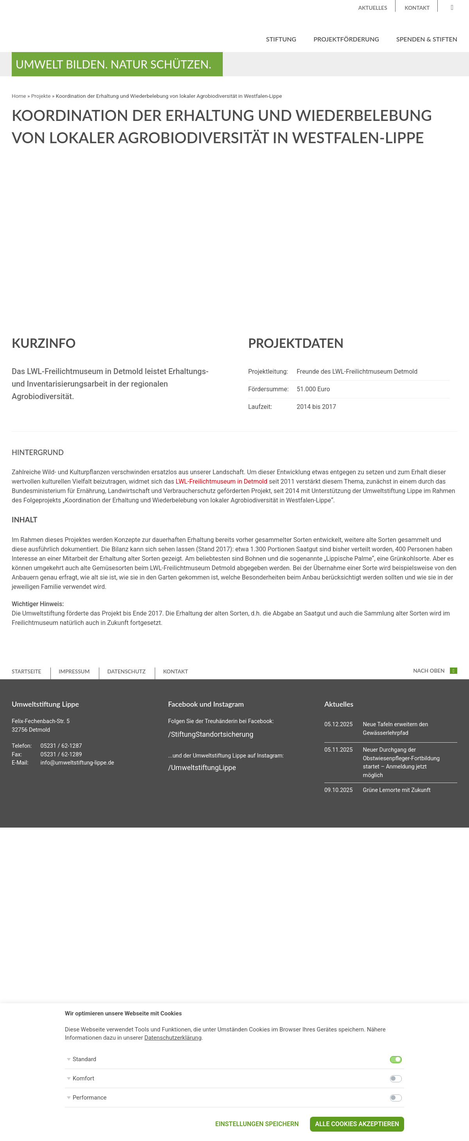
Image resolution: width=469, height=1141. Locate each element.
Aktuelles (372, 8)
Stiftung (281, 39)
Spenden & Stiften (426, 39)
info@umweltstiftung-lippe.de (77, 763)
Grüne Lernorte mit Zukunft (397, 790)
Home (19, 96)
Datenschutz (126, 671)
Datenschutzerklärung (173, 1037)
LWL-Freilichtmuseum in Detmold (221, 481)
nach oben (435, 671)
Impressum (74, 671)
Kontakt (417, 8)
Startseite (26, 671)
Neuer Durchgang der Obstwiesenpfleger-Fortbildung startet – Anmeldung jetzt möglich (401, 763)
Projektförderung (346, 39)
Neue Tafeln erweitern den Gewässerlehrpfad (395, 728)
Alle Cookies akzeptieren (357, 1124)
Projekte (41, 96)
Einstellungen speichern (257, 1124)
